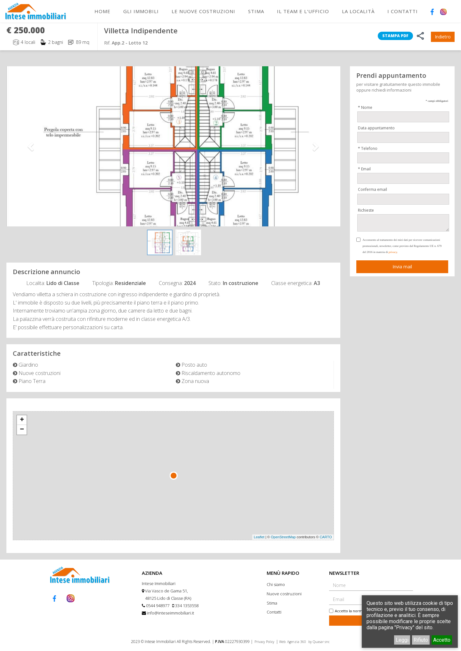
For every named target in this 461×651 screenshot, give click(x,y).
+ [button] (22, 420)
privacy (393, 252)
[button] (31, 146)
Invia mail (402, 267)
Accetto (441, 640)
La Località (358, 11)
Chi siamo (276, 584)
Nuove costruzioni (284, 594)
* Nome (365, 107)
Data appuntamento (376, 128)
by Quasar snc (318, 641)
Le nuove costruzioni (203, 11)
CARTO (325, 537)
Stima (256, 11)
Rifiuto (421, 640)
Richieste (366, 210)
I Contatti (402, 11)
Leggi (402, 640)
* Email (364, 169)
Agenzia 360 (297, 641)
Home (102, 11)
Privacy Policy (264, 641)
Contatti (274, 612)
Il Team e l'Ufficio (303, 11)
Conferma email (372, 189)
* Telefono (367, 148)
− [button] (22, 430)
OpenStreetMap (283, 537)
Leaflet (259, 537)
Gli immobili (141, 11)
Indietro (443, 37)
